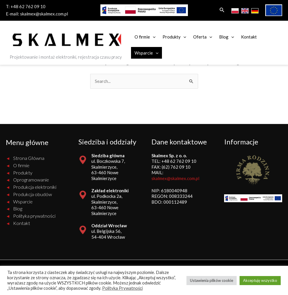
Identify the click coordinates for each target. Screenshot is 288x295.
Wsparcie (146, 53)
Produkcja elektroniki (34, 187)
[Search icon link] (222, 10)
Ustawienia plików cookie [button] (211, 280)
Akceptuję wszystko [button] (260, 280)
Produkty (174, 37)
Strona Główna (28, 158)
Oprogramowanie (31, 180)
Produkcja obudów (32, 194)
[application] (153, 37)
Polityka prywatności (34, 216)
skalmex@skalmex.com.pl (44, 13)
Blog (226, 37)
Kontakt (249, 36)
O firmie (145, 37)
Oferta (202, 37)
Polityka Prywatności (122, 288)
